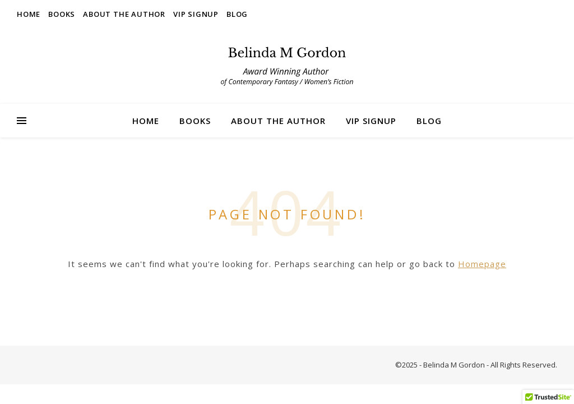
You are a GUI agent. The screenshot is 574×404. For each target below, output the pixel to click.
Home (28, 14)
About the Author (124, 14)
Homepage (482, 263)
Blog (237, 14)
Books (61, 14)
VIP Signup (196, 14)
